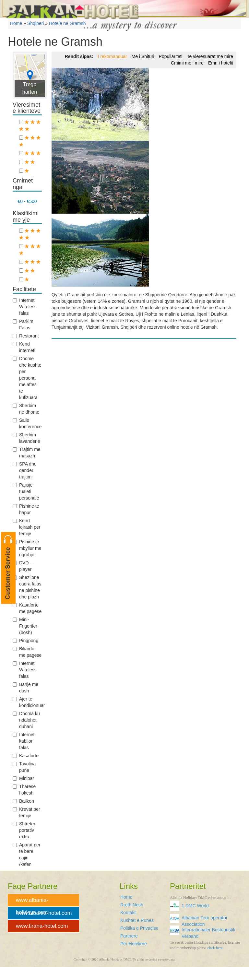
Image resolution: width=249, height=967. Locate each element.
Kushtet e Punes (137, 920)
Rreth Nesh (131, 904)
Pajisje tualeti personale (26, 491)
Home (126, 897)
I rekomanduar (112, 56)
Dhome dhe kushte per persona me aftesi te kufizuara (27, 378)
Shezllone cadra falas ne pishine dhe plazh (27, 587)
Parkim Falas (23, 324)
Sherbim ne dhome (26, 409)
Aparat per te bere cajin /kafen (26, 854)
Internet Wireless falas (25, 307)
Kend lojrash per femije (26, 527)
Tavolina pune (24, 767)
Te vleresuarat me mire (210, 56)
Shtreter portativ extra (24, 830)
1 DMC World (195, 905)
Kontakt (128, 912)
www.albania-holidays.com (32, 902)
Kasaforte (26, 755)
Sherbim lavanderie (26, 438)
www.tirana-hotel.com (42, 926)
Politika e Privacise (139, 928)
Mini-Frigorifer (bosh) (25, 626)
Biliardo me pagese (27, 652)
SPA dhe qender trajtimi (24, 470)
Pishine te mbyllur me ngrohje (27, 548)
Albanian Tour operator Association (204, 920)
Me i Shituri (143, 56)
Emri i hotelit (220, 62)
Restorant (26, 335)
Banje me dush (25, 687)
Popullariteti (171, 56)
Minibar (23, 778)
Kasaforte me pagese (27, 608)
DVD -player (22, 566)
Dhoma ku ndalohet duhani (26, 720)
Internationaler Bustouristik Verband (208, 932)
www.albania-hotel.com (44, 913)
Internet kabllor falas (23, 741)
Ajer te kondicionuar (27, 702)
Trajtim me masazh (27, 452)
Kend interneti (24, 347)
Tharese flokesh (24, 790)
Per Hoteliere (133, 943)
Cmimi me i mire (187, 62)
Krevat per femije (26, 812)
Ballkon (23, 801)
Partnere (129, 935)
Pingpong (25, 640)
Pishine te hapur (26, 509)
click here (215, 948)
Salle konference (27, 423)
